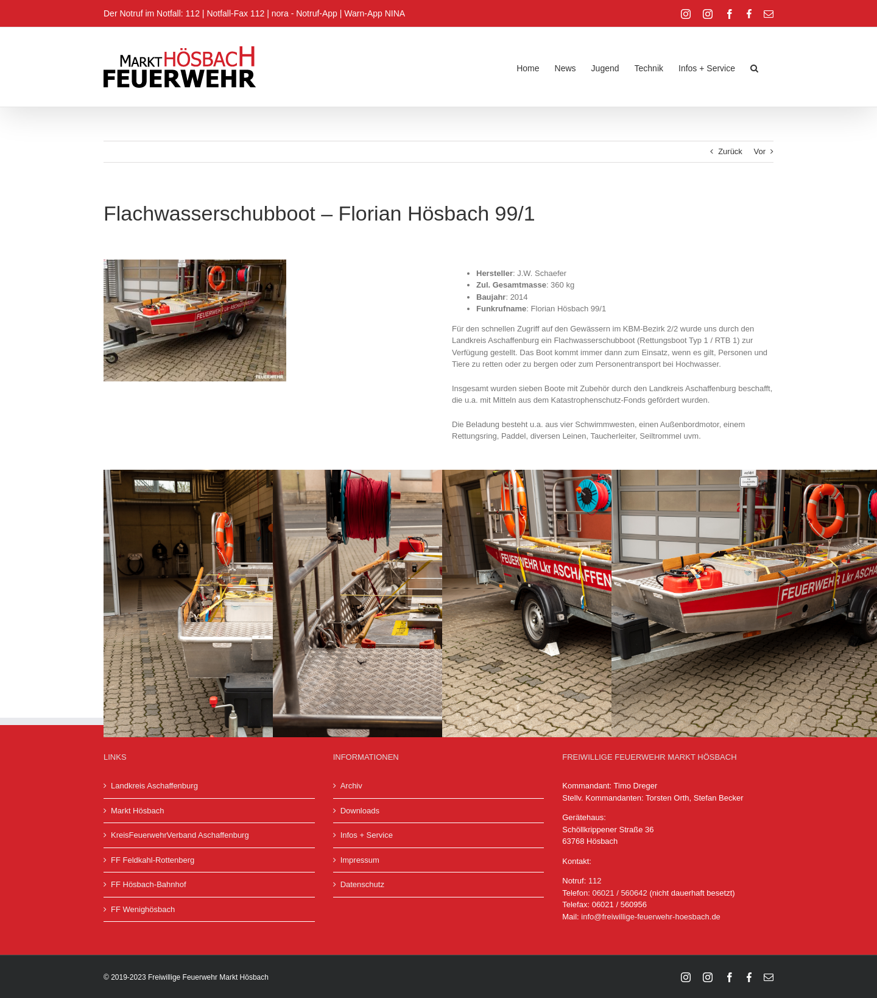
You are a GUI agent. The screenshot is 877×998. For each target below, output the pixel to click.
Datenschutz (362, 884)
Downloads (359, 810)
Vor (759, 151)
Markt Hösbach (137, 810)
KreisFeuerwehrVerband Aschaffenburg (180, 835)
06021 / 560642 (619, 892)
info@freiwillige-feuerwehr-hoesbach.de (650, 916)
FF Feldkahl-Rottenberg (152, 860)
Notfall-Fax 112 (235, 13)
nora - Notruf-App (304, 13)
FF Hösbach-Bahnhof (148, 884)
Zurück (730, 151)
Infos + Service (366, 835)
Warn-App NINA (374, 13)
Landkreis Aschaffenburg (154, 785)
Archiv (351, 785)
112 (595, 880)
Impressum (359, 860)
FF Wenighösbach (143, 909)
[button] (754, 67)
